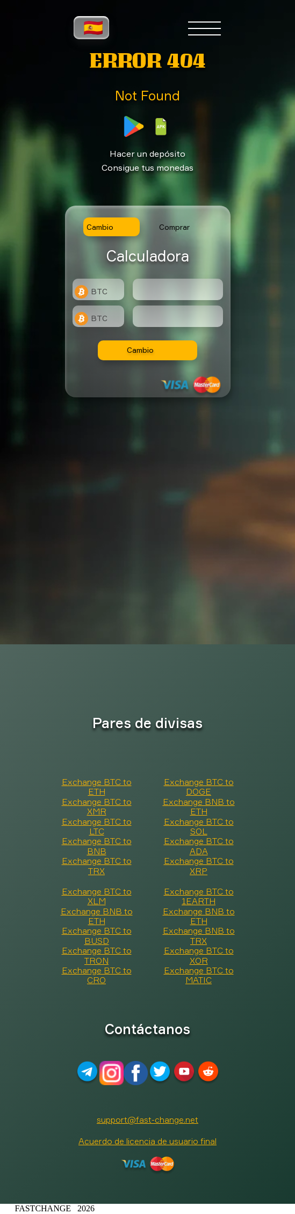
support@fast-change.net (147, 1119)
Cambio (140, 349)
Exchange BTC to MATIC (199, 975)
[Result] (178, 316)
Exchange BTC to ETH (97, 786)
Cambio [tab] (100, 226)
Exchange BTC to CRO (97, 975)
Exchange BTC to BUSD (97, 935)
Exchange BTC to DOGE (199, 786)
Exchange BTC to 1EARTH (199, 896)
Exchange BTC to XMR (97, 806)
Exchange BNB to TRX (199, 935)
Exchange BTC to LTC (97, 826)
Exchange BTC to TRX (97, 865)
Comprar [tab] (174, 226)
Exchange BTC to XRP (199, 865)
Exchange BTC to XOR (199, 955)
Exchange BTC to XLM (97, 896)
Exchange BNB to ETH (199, 806)
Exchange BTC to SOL (199, 826)
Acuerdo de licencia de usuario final (147, 1141)
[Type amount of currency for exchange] (178, 289)
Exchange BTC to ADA (199, 845)
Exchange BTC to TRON (97, 955)
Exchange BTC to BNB (97, 845)
